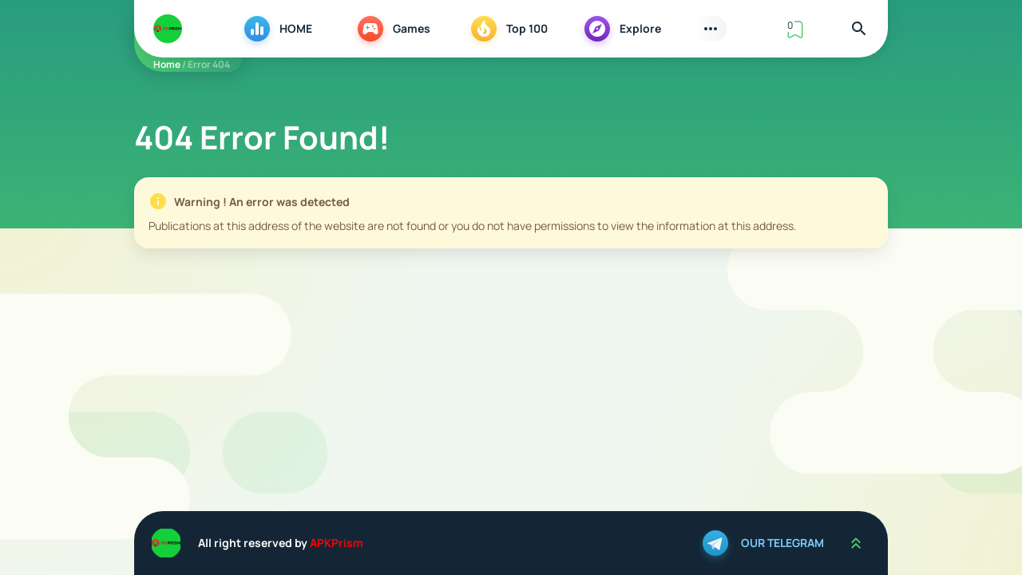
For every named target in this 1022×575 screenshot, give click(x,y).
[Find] (859, 29)
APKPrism (336, 542)
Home (166, 64)
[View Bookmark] (795, 28)
